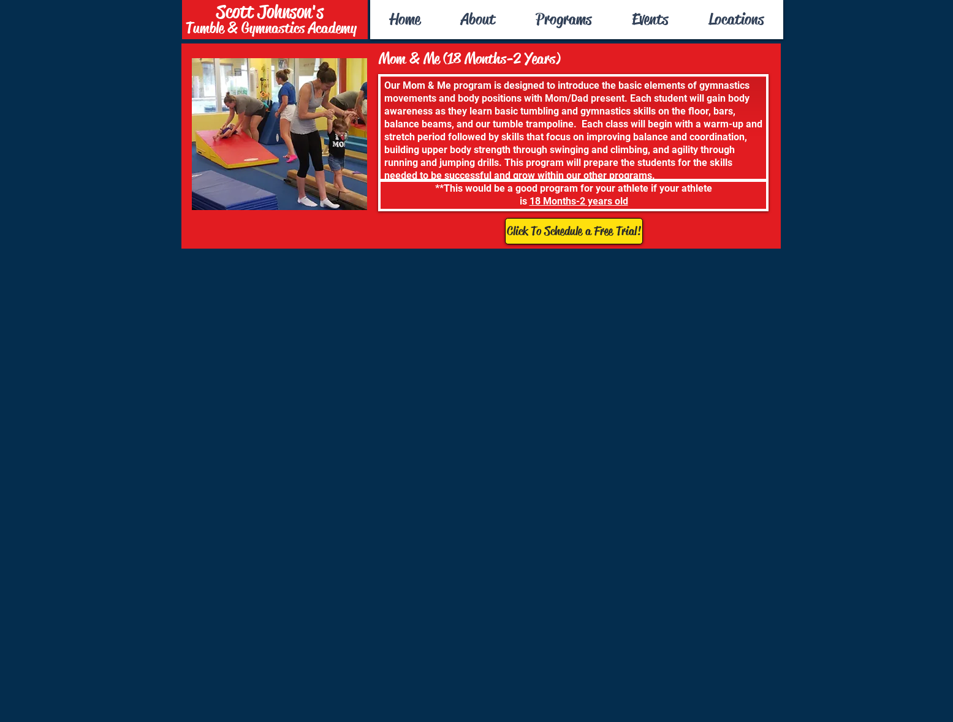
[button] (563, 19)
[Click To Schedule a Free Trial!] (574, 231)
